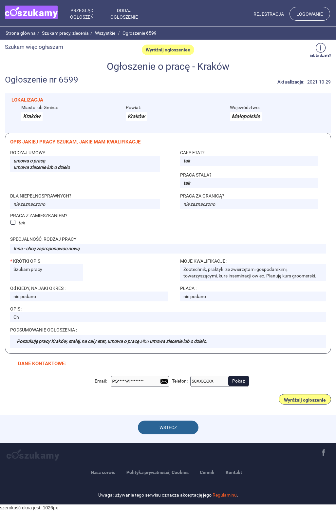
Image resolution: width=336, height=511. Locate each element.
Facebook (323, 452)
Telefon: (180, 381)
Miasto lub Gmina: (39, 107)
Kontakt (234, 472)
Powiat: (133, 107)
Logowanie (309, 14)
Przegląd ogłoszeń (82, 14)
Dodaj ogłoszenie (124, 14)
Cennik (207, 472)
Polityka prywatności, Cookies (157, 472)
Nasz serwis (103, 472)
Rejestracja (268, 14)
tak (21, 222)
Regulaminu (225, 495)
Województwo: (245, 107)
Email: (101, 381)
